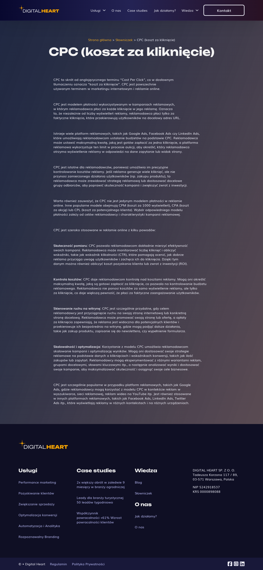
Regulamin (58, 564)
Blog (138, 482)
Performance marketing (37, 482)
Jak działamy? (165, 10)
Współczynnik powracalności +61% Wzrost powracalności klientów (99, 517)
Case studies (137, 10)
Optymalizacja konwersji (37, 515)
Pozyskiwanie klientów (36, 493)
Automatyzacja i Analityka (39, 525)
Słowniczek (143, 493)
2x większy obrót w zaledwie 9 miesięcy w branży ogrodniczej (101, 484)
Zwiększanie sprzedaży (36, 504)
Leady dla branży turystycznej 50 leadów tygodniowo (100, 499)
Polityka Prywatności (88, 564)
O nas (116, 10)
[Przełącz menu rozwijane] (104, 10)
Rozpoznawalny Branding (38, 536)
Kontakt (224, 10)
